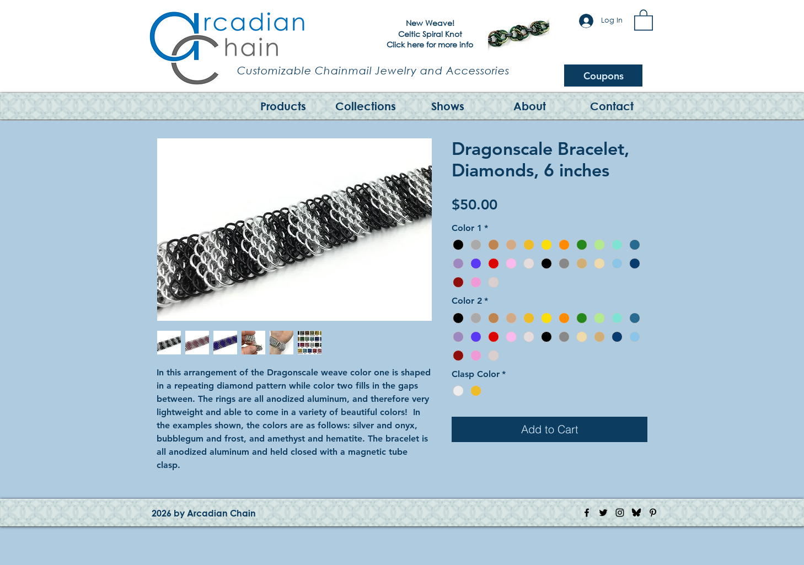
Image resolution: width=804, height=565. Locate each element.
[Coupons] (603, 75)
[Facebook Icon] (586, 512)
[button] (643, 19)
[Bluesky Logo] (636, 512)
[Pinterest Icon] (652, 512)
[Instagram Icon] (619, 512)
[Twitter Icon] (603, 512)
